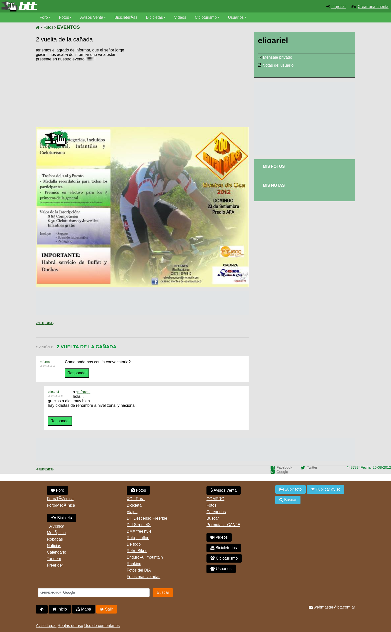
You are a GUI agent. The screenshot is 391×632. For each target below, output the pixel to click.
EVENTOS (68, 27)
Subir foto (290, 489)
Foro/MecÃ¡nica (61, 505)
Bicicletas (155, 17)
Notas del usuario (278, 65)
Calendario (56, 552)
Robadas (55, 539)
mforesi (45, 362)
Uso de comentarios (102, 626)
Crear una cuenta (373, 6)
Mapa (83, 609)
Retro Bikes (137, 551)
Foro (44, 17)
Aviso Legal (46, 626)
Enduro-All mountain (145, 557)
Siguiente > (49, 323)
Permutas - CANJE (223, 525)
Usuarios (236, 17)
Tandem (54, 559)
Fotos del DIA (139, 570)
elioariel (53, 392)
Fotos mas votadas (143, 577)
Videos (180, 17)
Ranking (134, 564)
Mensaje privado (277, 57)
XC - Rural (136, 499)
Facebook (284, 467)
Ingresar (338, 6)
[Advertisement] (206, 86)
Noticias (54, 546)
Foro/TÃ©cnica (60, 499)
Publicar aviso (325, 489)
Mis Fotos (274, 166)
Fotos (64, 17)
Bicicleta (61, 518)
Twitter (312, 467)
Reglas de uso (70, 626)
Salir (106, 609)
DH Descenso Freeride (147, 518)
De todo (134, 544)
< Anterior (40, 323)
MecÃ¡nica (56, 533)
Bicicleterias (223, 548)
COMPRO (215, 499)
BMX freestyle (139, 531)
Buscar (212, 518)
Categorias (216, 512)
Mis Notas (274, 185)
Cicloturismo (206, 17)
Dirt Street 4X (139, 525)
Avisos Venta (91, 17)
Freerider (55, 565)
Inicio (60, 609)
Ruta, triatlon (138, 538)
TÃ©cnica (55, 526)
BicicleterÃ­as (125, 17)
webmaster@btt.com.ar (332, 607)
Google (282, 472)
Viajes (132, 512)
